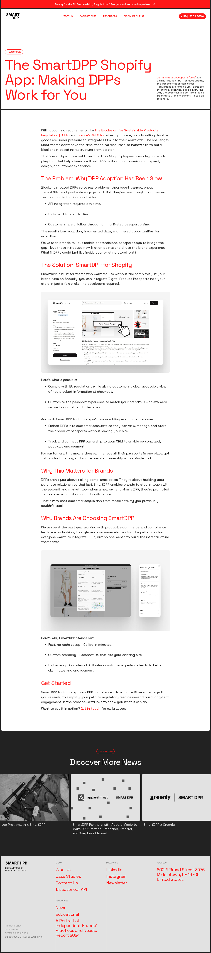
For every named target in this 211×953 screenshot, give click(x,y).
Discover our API (71, 889)
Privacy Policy (13, 926)
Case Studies (68, 876)
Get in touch (90, 708)
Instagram (116, 876)
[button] (111, 16)
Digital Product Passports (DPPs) (176, 77)
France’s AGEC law (91, 135)
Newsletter (116, 883)
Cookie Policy (13, 929)
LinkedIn (114, 869)
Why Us (63, 869)
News (61, 907)
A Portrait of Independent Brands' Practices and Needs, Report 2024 (76, 928)
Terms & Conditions (16, 933)
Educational (67, 914)
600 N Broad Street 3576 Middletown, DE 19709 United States (181, 874)
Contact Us (67, 883)
